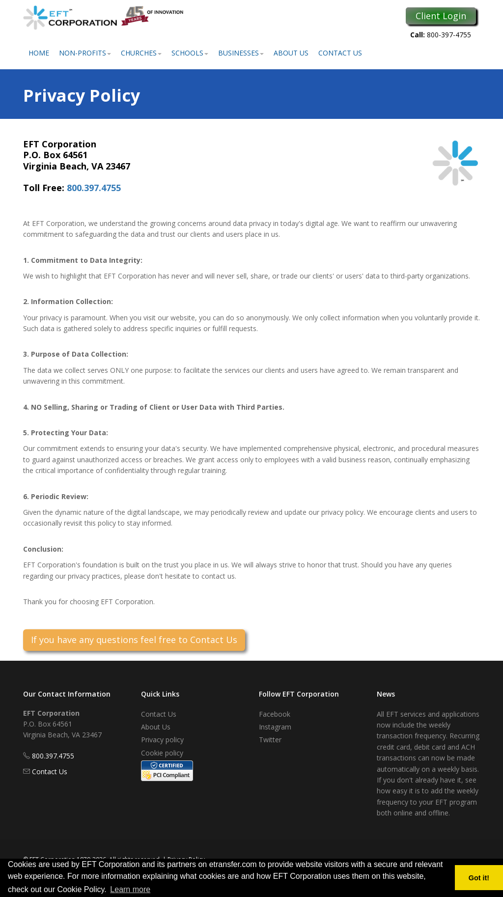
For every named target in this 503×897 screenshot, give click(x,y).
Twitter (270, 739)
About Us (291, 52)
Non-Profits (85, 52)
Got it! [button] (479, 878)
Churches (141, 52)
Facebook (274, 714)
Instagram (275, 726)
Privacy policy (162, 739)
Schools (189, 52)
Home (38, 52)
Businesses (241, 52)
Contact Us (340, 52)
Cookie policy (162, 752)
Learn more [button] (130, 889)
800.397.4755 (94, 188)
